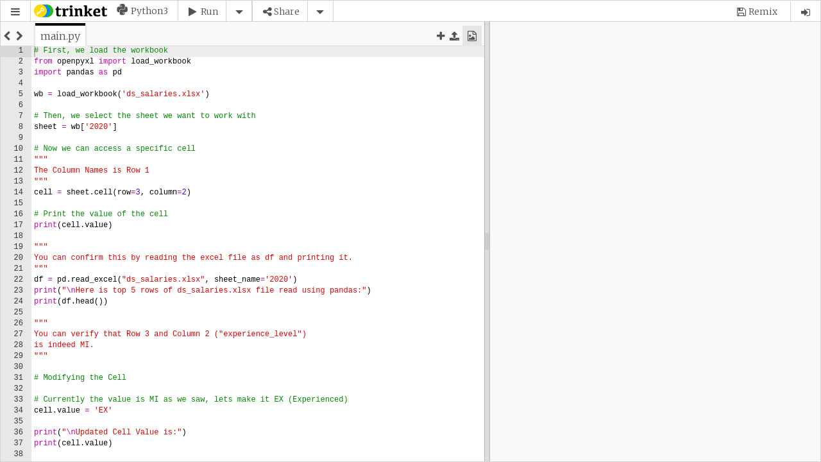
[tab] (60, 36)
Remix (763, 11)
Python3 (149, 11)
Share (287, 11)
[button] (15, 12)
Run (209, 11)
